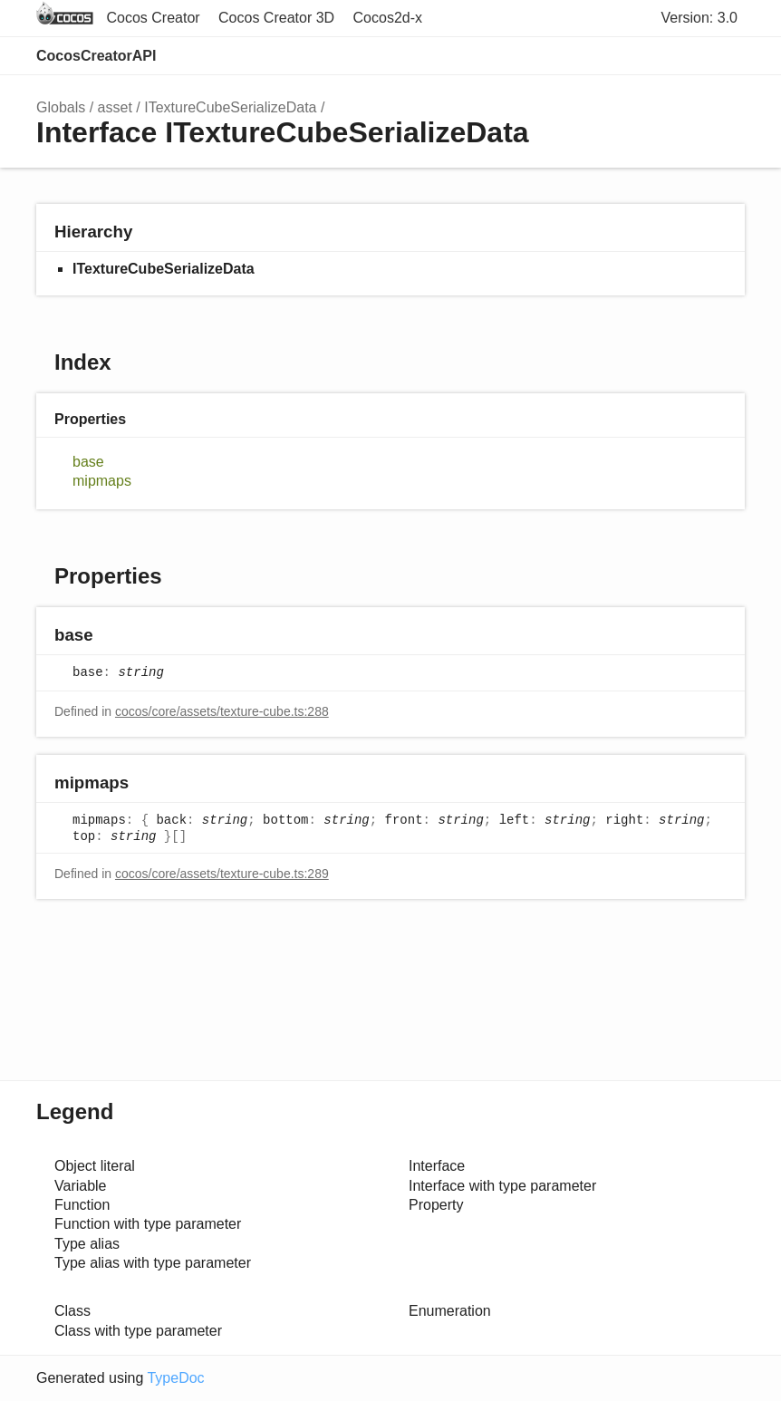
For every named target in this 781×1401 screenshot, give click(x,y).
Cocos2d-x (387, 17)
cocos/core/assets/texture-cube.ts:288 (222, 711)
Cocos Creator (152, 17)
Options (687, 56)
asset (115, 107)
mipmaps (101, 480)
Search (650, 56)
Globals (60, 107)
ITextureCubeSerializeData (230, 107)
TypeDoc (175, 1378)
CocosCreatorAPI (96, 55)
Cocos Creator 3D (276, 17)
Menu (727, 56)
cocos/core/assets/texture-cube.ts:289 (222, 873)
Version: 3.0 (699, 17)
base (88, 461)
